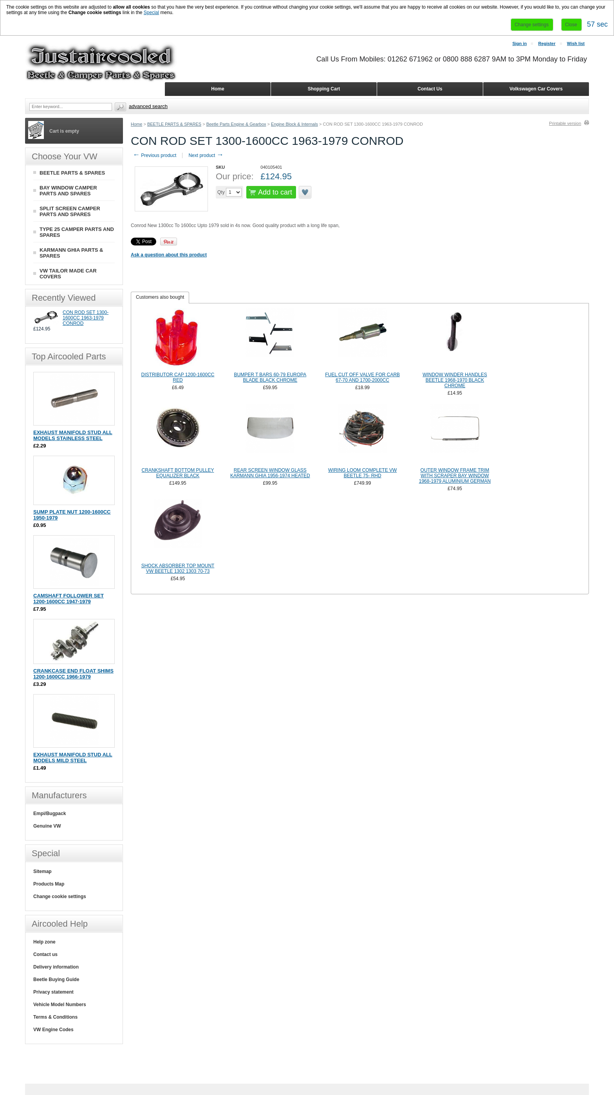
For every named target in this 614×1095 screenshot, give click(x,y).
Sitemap (42, 871)
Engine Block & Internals (294, 124)
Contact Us (429, 89)
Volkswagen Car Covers (536, 89)
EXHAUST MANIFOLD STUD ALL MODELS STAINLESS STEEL (72, 435)
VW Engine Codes (53, 1029)
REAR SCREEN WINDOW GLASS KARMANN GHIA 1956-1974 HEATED (270, 472)
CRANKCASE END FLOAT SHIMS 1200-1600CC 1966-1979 (73, 674)
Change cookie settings (59, 896)
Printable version (565, 123)
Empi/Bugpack (49, 813)
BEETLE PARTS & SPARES (174, 124)
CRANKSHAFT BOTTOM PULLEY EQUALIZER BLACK (178, 472)
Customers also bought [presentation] (160, 297)
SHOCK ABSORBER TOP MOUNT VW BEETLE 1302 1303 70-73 (178, 568)
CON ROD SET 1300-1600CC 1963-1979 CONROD (85, 318)
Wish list (576, 43)
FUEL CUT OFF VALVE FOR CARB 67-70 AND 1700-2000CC (362, 377)
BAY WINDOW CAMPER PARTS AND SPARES (68, 191)
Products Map (48, 884)
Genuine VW (47, 826)
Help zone (44, 942)
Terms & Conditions (55, 1017)
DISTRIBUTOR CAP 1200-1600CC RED (178, 377)
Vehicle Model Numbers (59, 1004)
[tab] (160, 297)
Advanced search (148, 106)
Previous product (154, 155)
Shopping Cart (324, 89)
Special (151, 12)
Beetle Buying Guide (56, 979)
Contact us (45, 954)
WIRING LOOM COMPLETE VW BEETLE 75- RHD (362, 472)
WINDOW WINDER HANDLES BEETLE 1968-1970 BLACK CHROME (455, 380)
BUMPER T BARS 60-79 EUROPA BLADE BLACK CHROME (270, 377)
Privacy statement (53, 992)
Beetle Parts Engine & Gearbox (236, 124)
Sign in (519, 43)
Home (136, 124)
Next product (205, 155)
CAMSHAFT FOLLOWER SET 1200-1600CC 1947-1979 (68, 598)
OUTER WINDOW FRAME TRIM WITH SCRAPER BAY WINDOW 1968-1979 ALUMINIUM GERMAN (455, 475)
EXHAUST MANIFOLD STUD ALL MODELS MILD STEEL (72, 757)
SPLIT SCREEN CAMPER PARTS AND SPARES (70, 211)
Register (546, 43)
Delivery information (56, 967)
